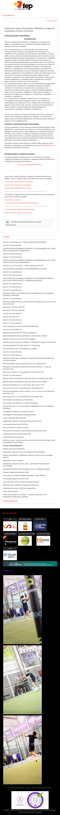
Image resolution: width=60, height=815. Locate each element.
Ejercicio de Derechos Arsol (27, 812)
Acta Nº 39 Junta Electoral (12, 245)
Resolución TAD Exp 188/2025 (14, 310)
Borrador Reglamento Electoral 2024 (16, 472)
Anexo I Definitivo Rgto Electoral (14, 418)
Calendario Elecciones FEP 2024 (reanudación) (20, 333)
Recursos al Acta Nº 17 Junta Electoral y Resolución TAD (23, 388)
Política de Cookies (43, 810)
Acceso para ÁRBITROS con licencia (18, 188)
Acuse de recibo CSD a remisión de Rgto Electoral (21, 482)
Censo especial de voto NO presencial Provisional (20, 326)
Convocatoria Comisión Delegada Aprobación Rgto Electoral (24, 475)
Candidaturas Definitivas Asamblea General (18, 411)
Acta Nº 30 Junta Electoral (12, 313)
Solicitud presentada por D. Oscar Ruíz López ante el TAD (23, 385)
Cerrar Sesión (52, 21)
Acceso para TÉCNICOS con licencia (18, 185)
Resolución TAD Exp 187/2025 (14, 307)
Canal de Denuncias (16, 810)
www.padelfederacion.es (47, 145)
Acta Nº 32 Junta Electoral (12, 290)
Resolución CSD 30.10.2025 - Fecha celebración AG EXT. (23, 265)
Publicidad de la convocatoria (13, 437)
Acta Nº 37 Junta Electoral (12, 257)
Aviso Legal (52, 810)
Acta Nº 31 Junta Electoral (12, 298)
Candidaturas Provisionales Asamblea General (19, 415)
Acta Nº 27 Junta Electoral (12, 323)
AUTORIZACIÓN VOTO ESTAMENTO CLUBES (20, 349)
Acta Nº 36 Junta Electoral (12, 272)
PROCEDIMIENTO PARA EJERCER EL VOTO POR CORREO (25, 336)
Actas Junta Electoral (10, 491)
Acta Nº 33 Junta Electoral (12, 287)
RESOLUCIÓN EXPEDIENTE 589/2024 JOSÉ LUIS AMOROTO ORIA (28, 378)
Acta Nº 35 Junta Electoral (12, 275)
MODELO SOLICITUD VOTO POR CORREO (19, 339)
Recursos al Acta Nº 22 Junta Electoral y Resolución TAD (23, 372)
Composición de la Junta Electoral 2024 (17, 434)
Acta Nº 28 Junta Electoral (12, 320)
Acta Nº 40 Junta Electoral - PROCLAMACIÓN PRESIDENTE (24, 242)
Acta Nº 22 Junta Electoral (12, 375)
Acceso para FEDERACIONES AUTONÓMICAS (22, 203)
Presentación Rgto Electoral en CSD (16, 479)
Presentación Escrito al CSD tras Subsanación (19, 488)
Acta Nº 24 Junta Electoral (12, 355)
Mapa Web (39, 812)
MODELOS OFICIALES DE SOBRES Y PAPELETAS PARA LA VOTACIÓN (29, 342)
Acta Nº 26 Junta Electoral (12, 329)
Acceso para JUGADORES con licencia (19, 182)
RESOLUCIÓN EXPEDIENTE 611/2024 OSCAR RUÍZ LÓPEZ (25, 382)
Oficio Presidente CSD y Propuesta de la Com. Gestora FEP (24, 363)
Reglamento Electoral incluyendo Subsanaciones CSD (22, 421)
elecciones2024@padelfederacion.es (30, 164)
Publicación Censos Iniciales (13, 460)
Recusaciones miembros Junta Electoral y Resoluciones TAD (24, 431)
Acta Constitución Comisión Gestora (16, 427)
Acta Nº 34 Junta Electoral (12, 284)
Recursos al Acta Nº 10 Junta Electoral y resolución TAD (23, 396)
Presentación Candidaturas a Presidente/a (18, 400)
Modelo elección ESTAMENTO (14, 449)
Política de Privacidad (29, 810)
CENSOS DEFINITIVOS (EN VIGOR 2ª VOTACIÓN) (21, 345)
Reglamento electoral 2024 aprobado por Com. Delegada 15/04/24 (26, 469)
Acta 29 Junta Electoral (11, 317)
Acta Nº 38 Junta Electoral (12, 254)
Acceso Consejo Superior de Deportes (18, 212)
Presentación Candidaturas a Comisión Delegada (20, 403)
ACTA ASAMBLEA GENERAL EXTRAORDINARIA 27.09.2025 (25, 269)
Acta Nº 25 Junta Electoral (12, 352)
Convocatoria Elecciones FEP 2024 (15, 424)
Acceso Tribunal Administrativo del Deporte (20, 209)
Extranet (6, 810)
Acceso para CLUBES (12, 200)
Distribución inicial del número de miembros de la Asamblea (24, 452)
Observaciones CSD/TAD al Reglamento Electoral (20, 485)
